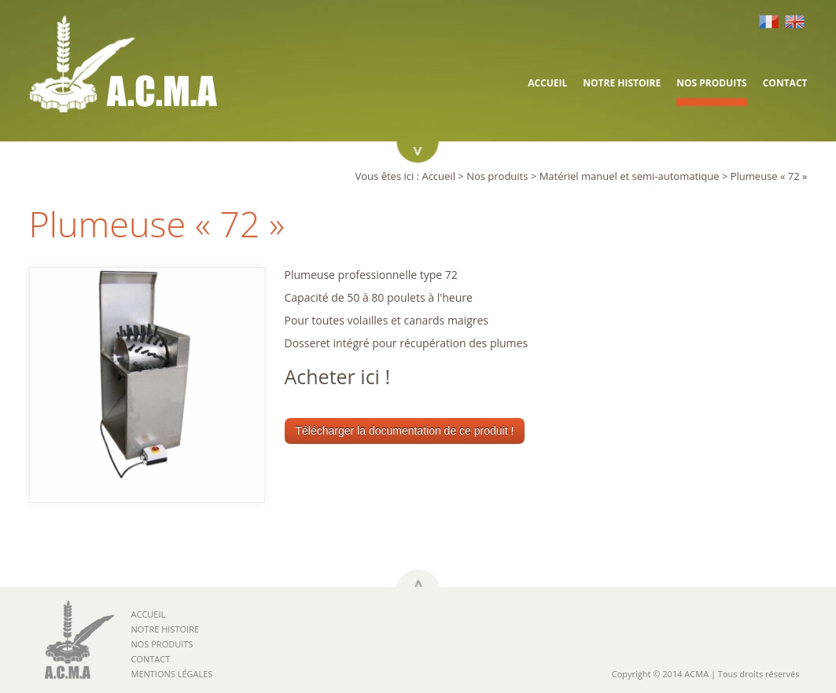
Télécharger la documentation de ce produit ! (405, 430)
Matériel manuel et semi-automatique (630, 176)
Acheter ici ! (338, 376)
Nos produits (711, 83)
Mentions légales (172, 674)
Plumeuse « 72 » (769, 176)
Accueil (547, 83)
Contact (785, 83)
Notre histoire (622, 83)
